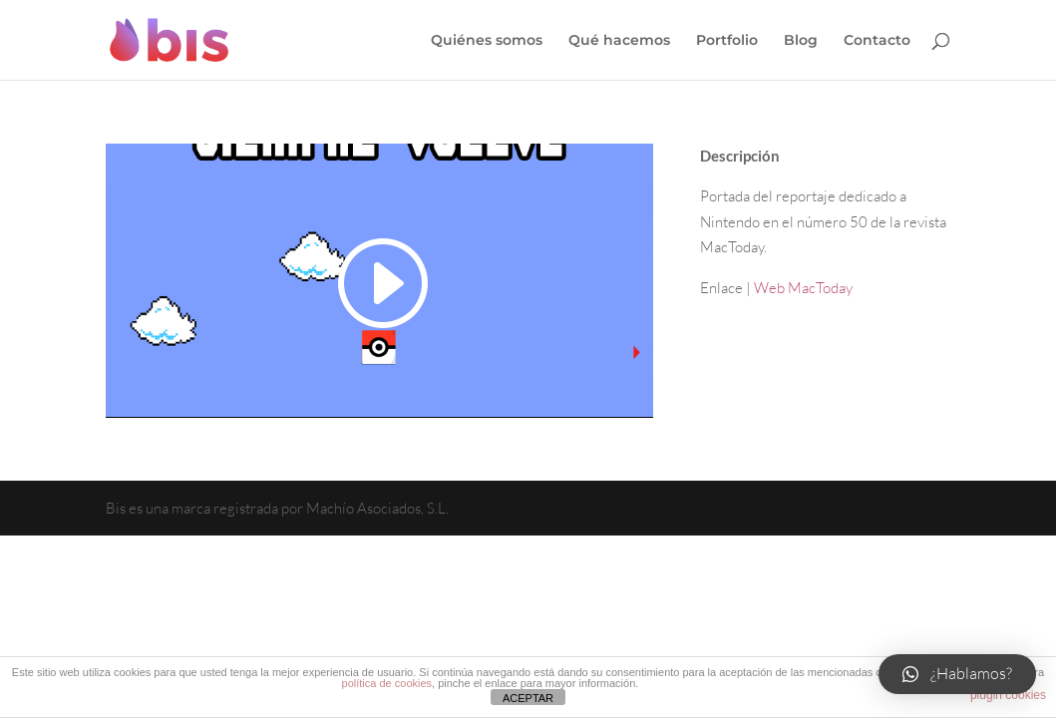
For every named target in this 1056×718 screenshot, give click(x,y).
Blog (801, 41)
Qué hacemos (619, 41)
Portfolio (727, 41)
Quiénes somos (486, 41)
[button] (957, 674)
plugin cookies (1008, 695)
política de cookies (387, 683)
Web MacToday (803, 287)
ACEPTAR (528, 698)
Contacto (877, 41)
